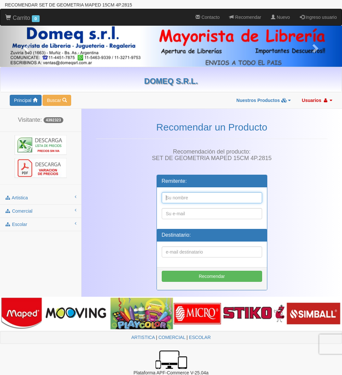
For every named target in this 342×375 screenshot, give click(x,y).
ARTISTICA (143, 337)
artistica (40, 197)
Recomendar (245, 17)
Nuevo (280, 17)
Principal (25, 100)
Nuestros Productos (263, 100)
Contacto (208, 17)
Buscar (57, 100)
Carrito (22, 18)
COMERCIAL (171, 337)
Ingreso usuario (318, 17)
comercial (40, 211)
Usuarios (317, 100)
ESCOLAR (200, 337)
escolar (40, 224)
